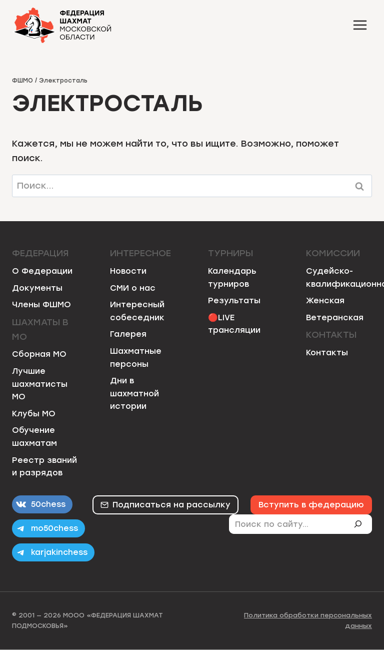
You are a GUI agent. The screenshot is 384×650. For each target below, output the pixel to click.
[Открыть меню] (360, 25)
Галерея (128, 334)
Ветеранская (335, 317)
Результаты (234, 300)
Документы (37, 288)
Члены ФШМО (41, 304)
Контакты (327, 352)
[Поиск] (362, 523)
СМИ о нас (133, 288)
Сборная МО (39, 354)
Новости (128, 271)
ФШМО (22, 80)
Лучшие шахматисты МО (40, 383)
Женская (325, 300)
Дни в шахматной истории (134, 393)
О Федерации (42, 271)
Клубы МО (34, 413)
